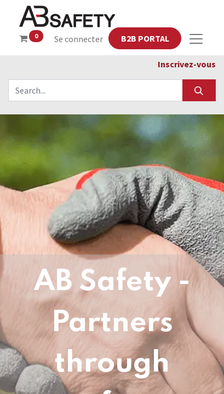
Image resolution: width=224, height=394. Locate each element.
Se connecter (78, 38)
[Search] (199, 90)
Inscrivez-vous (187, 64)
